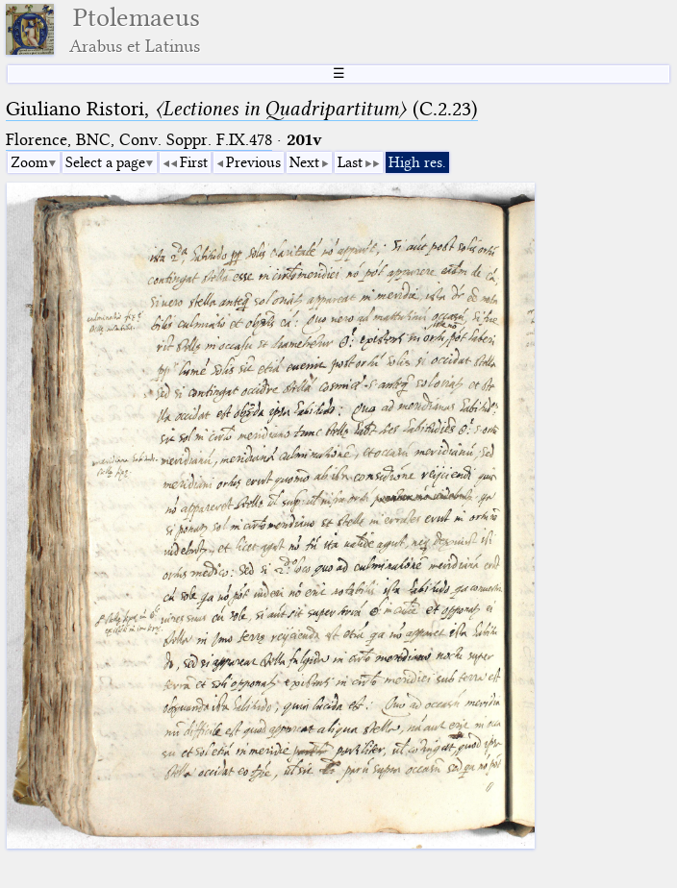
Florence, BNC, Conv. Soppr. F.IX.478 (139, 140)
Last (350, 162)
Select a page (105, 162)
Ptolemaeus (134, 29)
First (194, 162)
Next (304, 162)
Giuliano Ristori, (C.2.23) (242, 108)
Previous (253, 162)
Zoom (29, 162)
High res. (417, 162)
